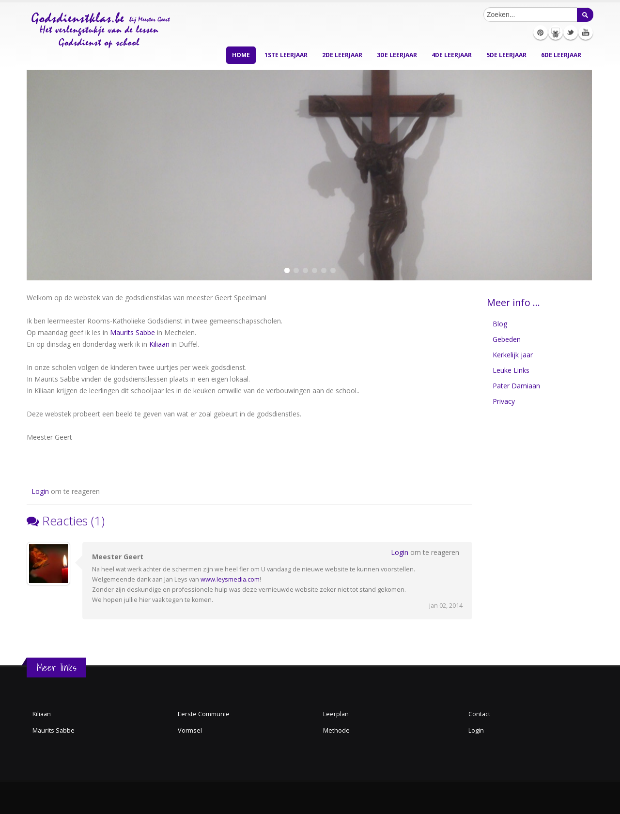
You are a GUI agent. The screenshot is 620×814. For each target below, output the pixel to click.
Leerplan (336, 714)
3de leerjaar (397, 55)
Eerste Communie (204, 714)
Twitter (570, 32)
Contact (479, 714)
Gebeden (507, 339)
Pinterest (540, 32)
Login (40, 491)
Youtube (585, 32)
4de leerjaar (452, 55)
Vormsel (190, 730)
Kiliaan (159, 344)
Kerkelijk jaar (513, 354)
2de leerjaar (342, 55)
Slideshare (555, 32)
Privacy (504, 401)
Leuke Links (511, 370)
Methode (336, 730)
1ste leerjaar (286, 55)
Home (241, 55)
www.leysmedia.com (230, 579)
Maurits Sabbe (132, 332)
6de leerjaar (561, 55)
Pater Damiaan (516, 385)
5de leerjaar (506, 55)
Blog (500, 323)
